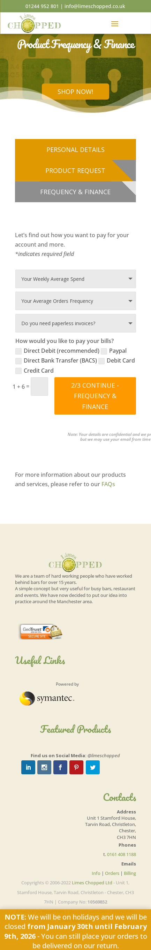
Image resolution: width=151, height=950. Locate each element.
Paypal (114, 351)
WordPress (53, 911)
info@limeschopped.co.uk (95, 6)
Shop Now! (75, 91)
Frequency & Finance (75, 192)
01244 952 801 (42, 6)
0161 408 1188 (121, 854)
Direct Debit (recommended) (57, 351)
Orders (112, 873)
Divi (103, 911)
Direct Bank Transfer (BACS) (56, 360)
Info (96, 873)
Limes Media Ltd (75, 921)
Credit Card (34, 370)
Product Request (75, 170)
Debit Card (116, 360)
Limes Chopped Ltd (92, 882)
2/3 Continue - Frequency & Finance (95, 396)
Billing (130, 873)
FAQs (108, 484)
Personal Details (75, 149)
